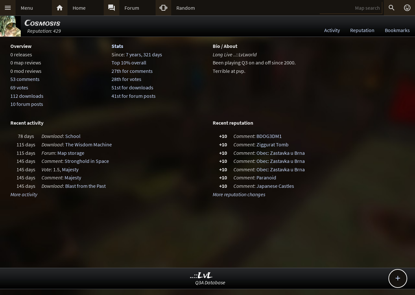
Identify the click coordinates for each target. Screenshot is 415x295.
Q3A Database (210, 282)
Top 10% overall (129, 62)
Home (79, 8)
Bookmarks (397, 30)
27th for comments (132, 71)
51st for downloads (132, 87)
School (72, 136)
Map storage (70, 153)
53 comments (25, 79)
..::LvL (201, 275)
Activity (332, 30)
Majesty (70, 169)
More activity (23, 194)
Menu (27, 8)
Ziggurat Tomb (272, 144)
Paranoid (266, 177)
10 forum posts (26, 104)
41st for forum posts (134, 96)
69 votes (19, 87)
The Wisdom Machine (88, 144)
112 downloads (26, 96)
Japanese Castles (275, 186)
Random (185, 8)
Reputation (362, 30)
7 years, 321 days (144, 54)
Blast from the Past (85, 186)
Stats (117, 46)
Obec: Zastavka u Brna (280, 153)
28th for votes (126, 79)
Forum (131, 8)
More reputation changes (239, 194)
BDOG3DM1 (269, 136)
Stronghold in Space (87, 161)
